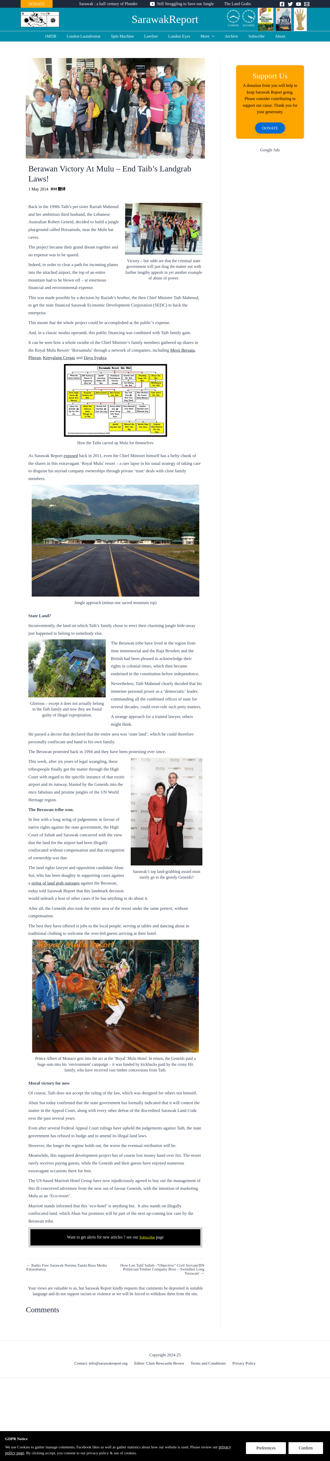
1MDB (58, 36)
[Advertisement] (270, 239)
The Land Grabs (235, 4)
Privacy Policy (243, 1363)
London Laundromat (90, 36)
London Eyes (179, 36)
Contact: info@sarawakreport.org (102, 1363)
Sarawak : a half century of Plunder (110, 4)
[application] (209, 36)
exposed (70, 455)
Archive (227, 36)
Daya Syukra (95, 357)
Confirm (308, 1450)
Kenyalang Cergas (59, 357)
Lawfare (153, 36)
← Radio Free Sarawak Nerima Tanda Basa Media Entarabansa (68, 1267)
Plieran (34, 357)
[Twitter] (290, 4)
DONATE (36, 4)
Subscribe (250, 36)
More (205, 36)
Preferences (267, 1450)
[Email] (306, 4)
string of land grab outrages (55, 883)
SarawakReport (165, 19)
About (272, 36)
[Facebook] (282, 4)
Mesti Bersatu (182, 350)
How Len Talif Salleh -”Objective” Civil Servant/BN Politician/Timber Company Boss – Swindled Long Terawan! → (160, 1269)
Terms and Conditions (208, 1363)
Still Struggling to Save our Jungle (185, 4)
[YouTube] (298, 4)
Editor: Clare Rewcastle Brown (160, 1363)
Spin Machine (126, 36)
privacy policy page (21, 1453)
